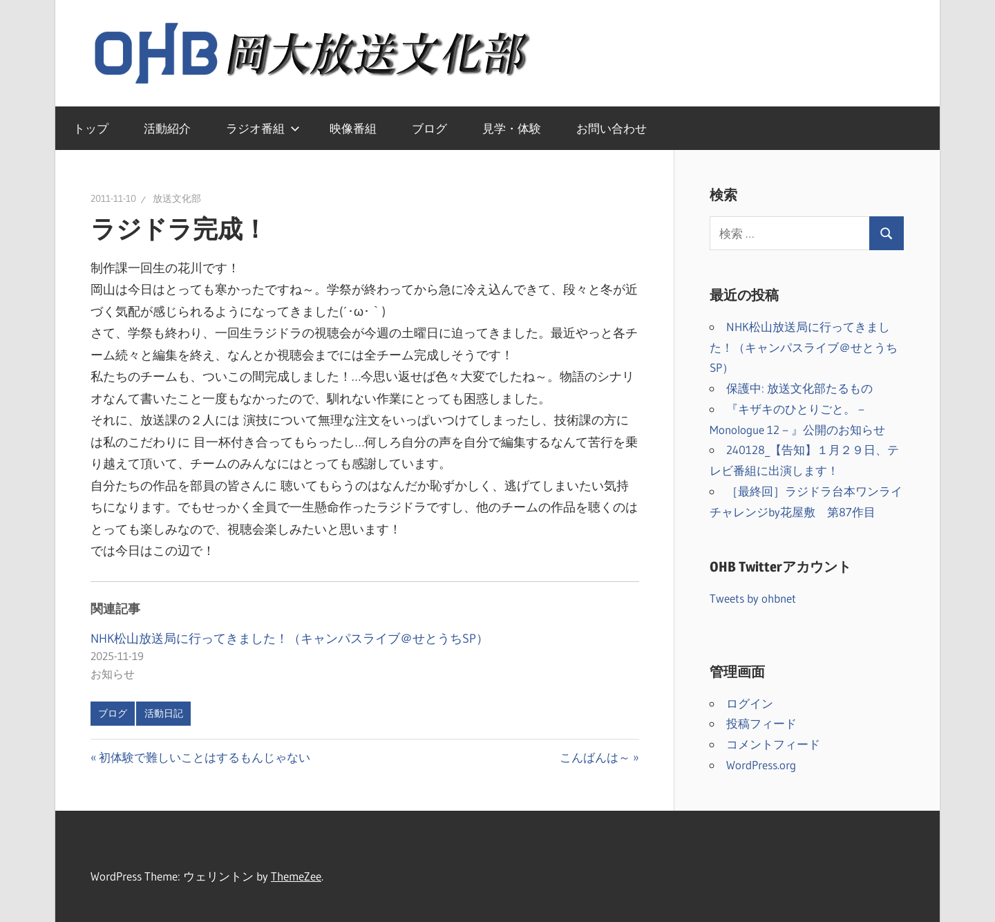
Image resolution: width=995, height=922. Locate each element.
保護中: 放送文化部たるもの (799, 388)
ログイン (749, 703)
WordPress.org (761, 765)
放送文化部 (177, 198)
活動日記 (163, 713)
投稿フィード (761, 723)
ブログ (429, 128)
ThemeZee (296, 876)
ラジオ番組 (263, 128)
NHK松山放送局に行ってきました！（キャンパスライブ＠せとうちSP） (290, 638)
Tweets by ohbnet (753, 598)
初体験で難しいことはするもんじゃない (204, 757)
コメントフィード (773, 744)
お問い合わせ (611, 128)
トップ (90, 128)
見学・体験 (511, 128)
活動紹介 (167, 128)
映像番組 (353, 128)
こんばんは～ (595, 757)
